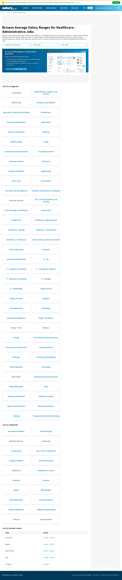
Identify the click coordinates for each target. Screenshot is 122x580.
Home (2, 12)
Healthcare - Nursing (16, 230)
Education (46, 161)
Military (46, 328)
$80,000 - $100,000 (49, 557)
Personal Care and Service (16, 347)
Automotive (46, 122)
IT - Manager (46, 279)
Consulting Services (46, 151)
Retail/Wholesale (16, 386)
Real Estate (16, 377)
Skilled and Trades (46, 396)
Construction (16, 451)
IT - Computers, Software (46, 269)
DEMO (90, 8)
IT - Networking (16, 288)
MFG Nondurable (16, 500)
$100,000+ (46, 564)
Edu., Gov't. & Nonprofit (45, 451)
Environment (46, 181)
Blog (84, 8)
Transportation (46, 519)
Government (46, 210)
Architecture (46, 112)
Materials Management (16, 318)
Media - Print (16, 328)
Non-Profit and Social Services (46, 337)
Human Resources (16, 249)
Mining (16, 337)
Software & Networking (46, 509)
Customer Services (16, 161)
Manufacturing (16, 308)
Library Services (16, 298)
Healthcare (16, 470)
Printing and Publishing (46, 357)
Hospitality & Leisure (46, 470)
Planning (16, 357)
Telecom (16, 519)
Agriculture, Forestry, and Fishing (16, 112)
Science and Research (16, 396)
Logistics (46, 298)
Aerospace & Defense (16, 431)
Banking (46, 132)
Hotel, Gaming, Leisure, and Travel (46, 239)
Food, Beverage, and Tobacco (16, 210)
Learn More (78, 2)
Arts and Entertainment (16, 122)
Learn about (16, 69)
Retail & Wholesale (16, 509)
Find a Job (75, 8)
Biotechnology (16, 142)
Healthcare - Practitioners (46, 230)
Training (16, 416)
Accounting (16, 93)
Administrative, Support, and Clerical (46, 92)
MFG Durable (46, 490)
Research (9, 12)
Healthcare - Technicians (16, 239)
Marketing (46, 308)
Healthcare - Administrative (46, 220)
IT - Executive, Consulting (16, 279)
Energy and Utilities (16, 171)
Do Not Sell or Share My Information (110, 575)
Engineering (46, 171)
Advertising (16, 102)
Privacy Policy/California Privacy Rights (81, 575)
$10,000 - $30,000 (48, 538)
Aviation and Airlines (16, 132)
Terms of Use (96, 575)
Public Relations (16, 367)
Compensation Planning (103, 8)
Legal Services (46, 288)
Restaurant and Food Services (46, 377)
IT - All (45, 259)
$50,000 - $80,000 (48, 551)
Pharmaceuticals (46, 347)
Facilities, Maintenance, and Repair (46, 191)
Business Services (16, 441)
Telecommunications (46, 406)
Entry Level (16, 181)
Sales (46, 386)
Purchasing (46, 367)
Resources (64, 8)
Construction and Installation (16, 151)
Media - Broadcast (46, 318)
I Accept (116, 2)
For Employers (37, 8)
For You (26, 8)
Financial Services (16, 200)
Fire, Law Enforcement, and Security (46, 200)
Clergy (46, 142)
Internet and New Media (16, 259)
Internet (46, 480)
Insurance (46, 249)
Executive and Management (16, 191)
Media (16, 490)
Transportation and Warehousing (46, 416)
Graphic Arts (16, 220)
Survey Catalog (52, 8)
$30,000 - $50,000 (48, 544)
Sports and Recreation (16, 406)
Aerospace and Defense (46, 102)
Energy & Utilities (16, 460)
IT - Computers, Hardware (16, 269)
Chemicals (46, 441)
